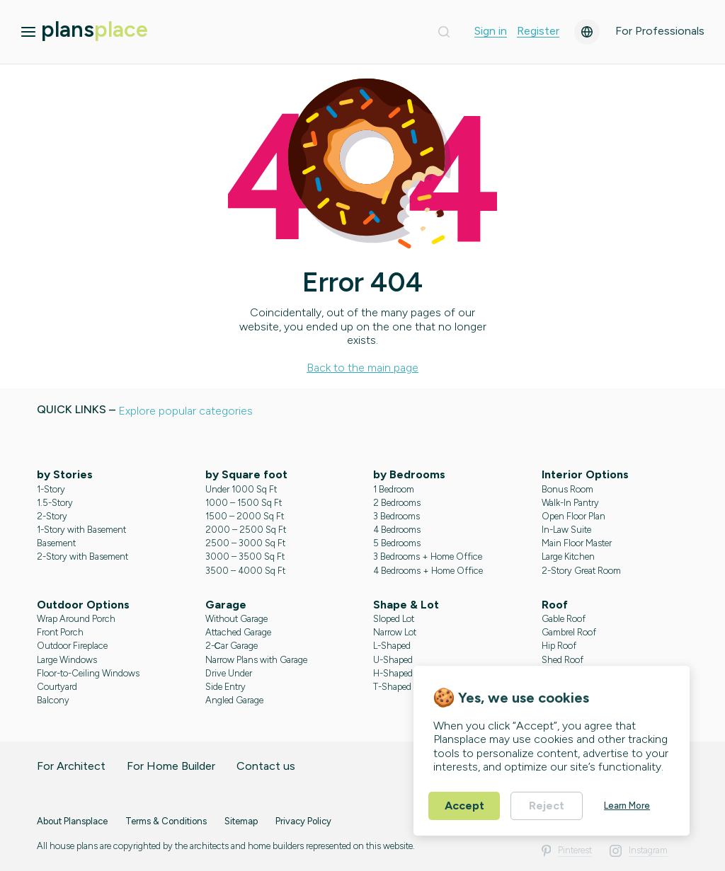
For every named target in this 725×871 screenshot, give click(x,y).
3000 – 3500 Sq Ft (245, 556)
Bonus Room (567, 489)
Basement (56, 543)
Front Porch (60, 632)
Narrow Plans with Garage (256, 659)
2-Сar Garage (231, 645)
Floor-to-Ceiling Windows (88, 673)
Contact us (265, 766)
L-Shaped (392, 645)
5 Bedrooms (397, 543)
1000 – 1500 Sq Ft (243, 502)
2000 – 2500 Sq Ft (245, 529)
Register (538, 31)
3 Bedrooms (396, 516)
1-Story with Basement (81, 529)
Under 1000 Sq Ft (241, 489)
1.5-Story (55, 502)
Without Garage (236, 618)
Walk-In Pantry (570, 502)
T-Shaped (392, 686)
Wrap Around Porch (76, 618)
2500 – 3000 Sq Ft (245, 543)
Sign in (490, 31)
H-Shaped (393, 673)
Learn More (627, 805)
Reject (546, 805)
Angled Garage (234, 700)
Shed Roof (562, 659)
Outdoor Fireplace (72, 645)
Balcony (53, 700)
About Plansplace (72, 821)
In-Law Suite (566, 529)
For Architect (71, 766)
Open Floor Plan (573, 516)
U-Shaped (393, 659)
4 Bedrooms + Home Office (428, 570)
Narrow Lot (394, 632)
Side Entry (225, 686)
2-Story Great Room (581, 570)
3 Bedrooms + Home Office (427, 556)
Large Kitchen (568, 556)
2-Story (52, 516)
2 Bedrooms (397, 502)
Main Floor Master (577, 543)
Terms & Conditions (166, 821)
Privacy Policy (303, 821)
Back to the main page (362, 367)
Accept (464, 805)
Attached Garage (238, 632)
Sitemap (241, 821)
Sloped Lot (393, 618)
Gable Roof (564, 618)
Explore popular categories (185, 410)
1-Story (51, 489)
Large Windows (67, 659)
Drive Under (228, 673)
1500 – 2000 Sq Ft (244, 516)
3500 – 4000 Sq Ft (245, 570)
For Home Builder (171, 766)
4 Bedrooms (397, 529)
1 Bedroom (393, 489)
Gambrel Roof (569, 632)
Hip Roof (559, 645)
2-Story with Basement (82, 556)
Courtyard (57, 686)
